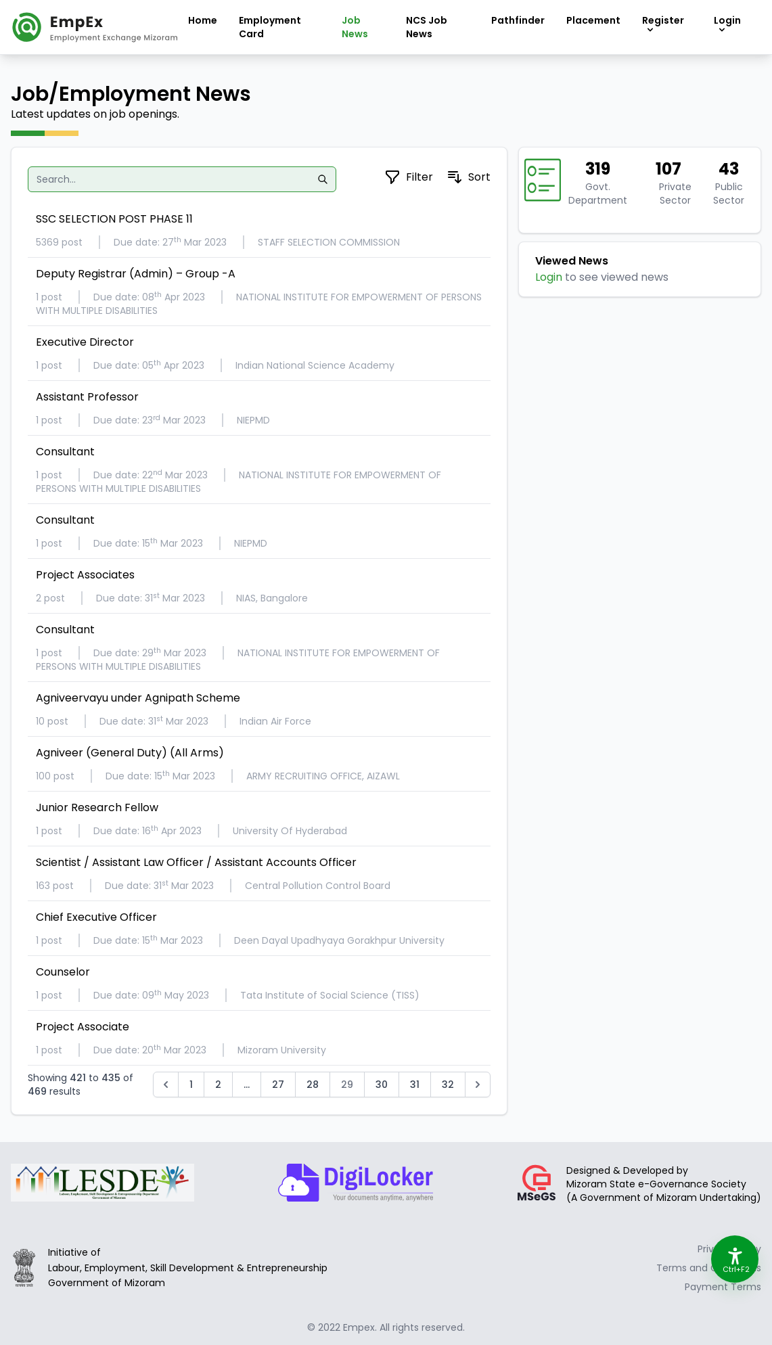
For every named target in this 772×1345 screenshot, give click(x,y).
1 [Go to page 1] (191, 1084)
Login (548, 277)
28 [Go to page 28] (312, 1084)
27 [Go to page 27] (278, 1084)
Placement (593, 20)
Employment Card (270, 27)
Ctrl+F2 (735, 1269)
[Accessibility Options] (734, 1259)
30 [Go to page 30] (382, 1084)
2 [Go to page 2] (218, 1084)
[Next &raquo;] (478, 1084)
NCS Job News (426, 27)
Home (202, 20)
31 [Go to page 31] (414, 1084)
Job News (355, 27)
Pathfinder (518, 20)
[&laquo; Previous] (166, 1084)
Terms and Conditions (708, 1268)
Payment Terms (723, 1287)
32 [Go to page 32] (448, 1084)
